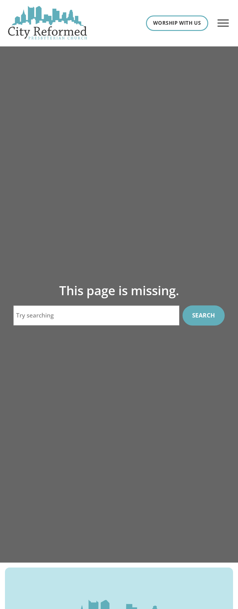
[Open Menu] (223, 23)
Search (203, 315)
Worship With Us (177, 22)
